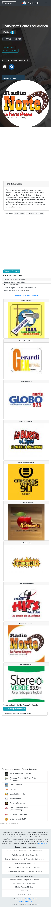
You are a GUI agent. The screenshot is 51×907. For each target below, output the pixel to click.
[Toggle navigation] (46, 3)
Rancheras (30, 213)
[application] (13, 77)
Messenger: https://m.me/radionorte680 (16, 290)
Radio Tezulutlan (26, 300)
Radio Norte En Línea (26, 624)
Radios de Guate (8, 3)
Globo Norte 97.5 (26, 381)
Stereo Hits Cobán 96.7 (26, 583)
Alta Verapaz (19, 213)
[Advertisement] (25, 154)
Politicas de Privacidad (25, 901)
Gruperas (39, 213)
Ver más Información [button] (11, 271)
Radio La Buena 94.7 (26, 422)
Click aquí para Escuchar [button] (15, 708)
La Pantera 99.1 (26, 543)
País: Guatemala (8, 47)
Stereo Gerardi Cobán (26, 341)
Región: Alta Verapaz (10, 51)
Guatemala (33, 3)
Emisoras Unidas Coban (26, 462)
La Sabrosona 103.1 (26, 502)
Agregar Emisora (43, 843)
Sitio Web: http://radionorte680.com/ (15, 282)
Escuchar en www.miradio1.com (18, 713)
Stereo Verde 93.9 (26, 664)
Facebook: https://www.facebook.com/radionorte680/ (20, 288)
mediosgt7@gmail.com (30, 899)
